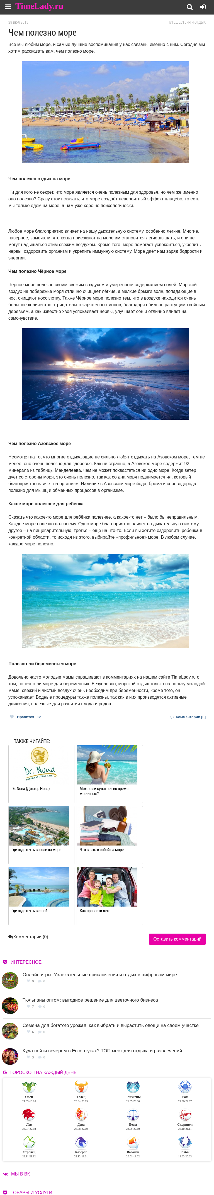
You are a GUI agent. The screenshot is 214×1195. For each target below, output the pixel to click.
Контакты (125, 1172)
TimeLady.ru (39, 6)
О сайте (123, 1165)
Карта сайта (167, 1172)
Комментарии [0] (188, 717)
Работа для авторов (173, 1165)
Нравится (25, 717)
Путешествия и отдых (186, 22)
